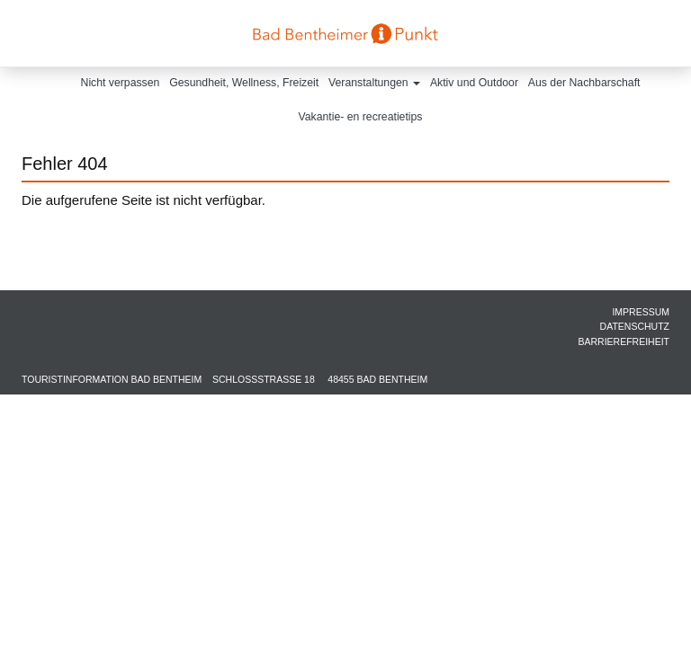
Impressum (640, 311)
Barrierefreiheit (623, 341)
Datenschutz (634, 326)
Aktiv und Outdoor (474, 82)
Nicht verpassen (120, 82)
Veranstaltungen (374, 82)
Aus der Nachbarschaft (584, 82)
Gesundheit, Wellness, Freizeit (244, 82)
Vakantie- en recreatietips (361, 117)
